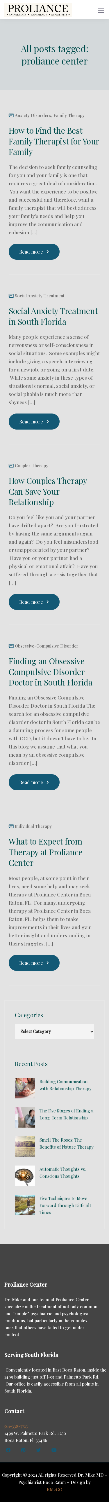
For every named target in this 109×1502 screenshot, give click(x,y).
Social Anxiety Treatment (40, 296)
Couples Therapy (31, 465)
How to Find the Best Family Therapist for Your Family (54, 141)
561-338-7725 (16, 1426)
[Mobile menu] (101, 10)
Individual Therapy (33, 826)
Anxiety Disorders (33, 115)
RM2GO (54, 1489)
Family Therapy (69, 115)
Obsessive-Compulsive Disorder (46, 646)
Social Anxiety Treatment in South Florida (53, 316)
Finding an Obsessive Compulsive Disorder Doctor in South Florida (50, 671)
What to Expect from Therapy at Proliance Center (45, 852)
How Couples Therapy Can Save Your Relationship (48, 491)
